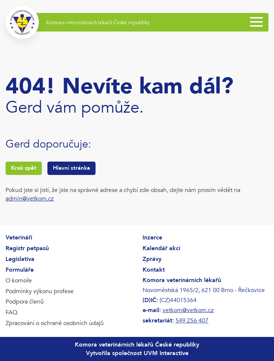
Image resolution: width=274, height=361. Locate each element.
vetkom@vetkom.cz (188, 310)
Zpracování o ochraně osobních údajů (55, 323)
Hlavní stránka (71, 168)
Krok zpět (23, 168)
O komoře (19, 280)
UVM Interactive (166, 353)
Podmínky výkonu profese (40, 291)
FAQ (11, 312)
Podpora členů (25, 302)
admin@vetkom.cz (30, 199)
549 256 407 (192, 321)
